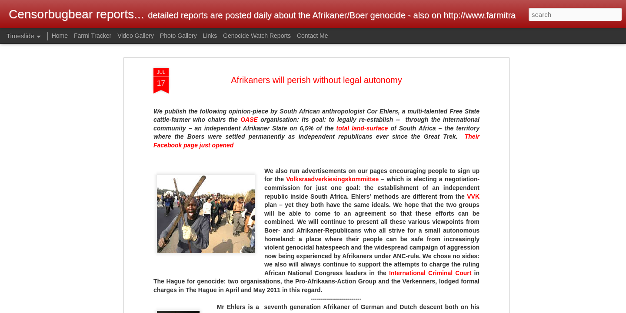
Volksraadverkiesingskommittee (332, 179)
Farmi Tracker (92, 35)
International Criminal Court (430, 273)
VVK (473, 196)
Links (210, 35)
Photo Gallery (178, 35)
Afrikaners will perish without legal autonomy (316, 80)
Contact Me (312, 35)
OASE (249, 119)
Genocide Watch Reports (257, 35)
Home (60, 35)
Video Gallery (135, 35)
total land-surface (362, 128)
